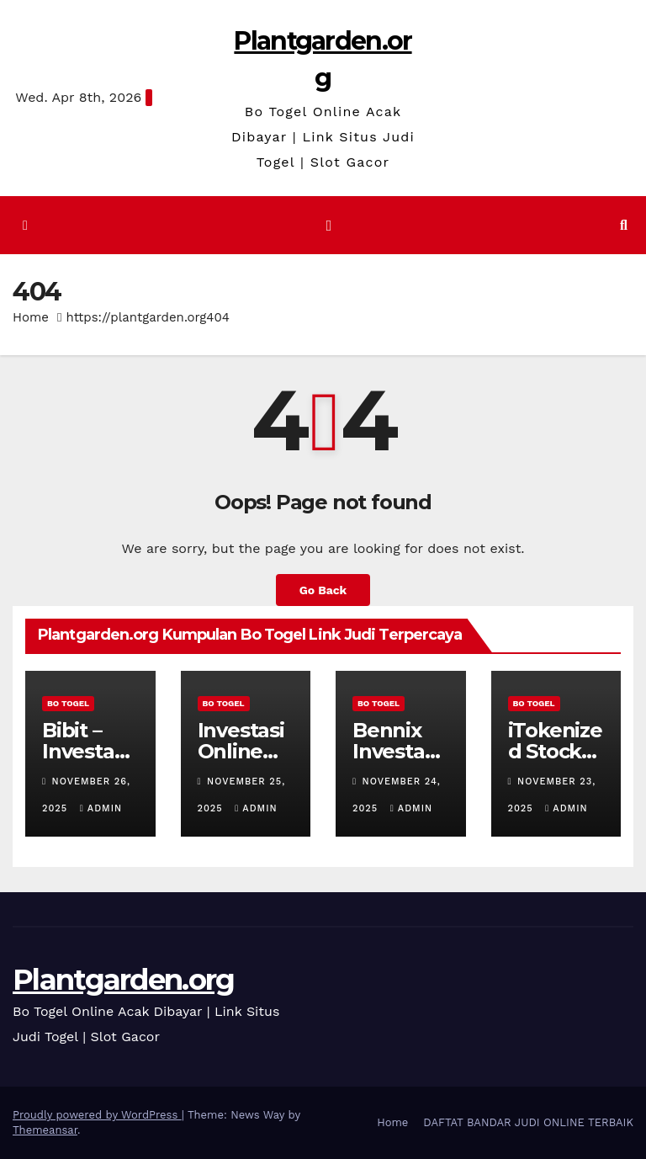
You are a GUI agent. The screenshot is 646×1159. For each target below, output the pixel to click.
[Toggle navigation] (329, 225)
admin (101, 808)
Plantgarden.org (124, 979)
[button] (623, 225)
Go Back (323, 590)
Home (31, 317)
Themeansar (45, 1130)
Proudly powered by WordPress (97, 1114)
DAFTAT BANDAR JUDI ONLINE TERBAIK (528, 1122)
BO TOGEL (68, 703)
